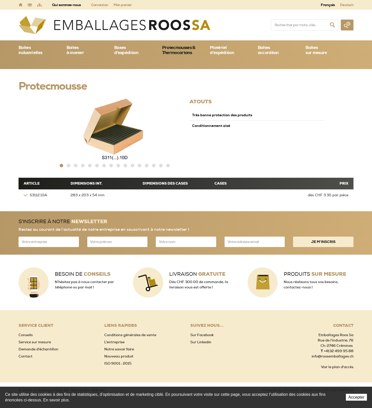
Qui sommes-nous (66, 5)
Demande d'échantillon (38, 349)
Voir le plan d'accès (337, 367)
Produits (315, 274)
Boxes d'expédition (126, 50)
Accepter (356, 397)
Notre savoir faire (119, 349)
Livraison (197, 274)
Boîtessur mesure (316, 50)
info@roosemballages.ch (332, 356)
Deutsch (346, 5)
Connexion (99, 5)
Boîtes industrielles (30, 50)
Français (328, 5)
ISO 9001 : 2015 (117, 363)
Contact (25, 356)
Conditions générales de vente (130, 335)
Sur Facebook (202, 335)
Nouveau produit (118, 356)
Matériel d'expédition (222, 50)
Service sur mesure (35, 342)
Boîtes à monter (75, 50)
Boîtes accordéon (268, 50)
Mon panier (122, 5)
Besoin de (82, 274)
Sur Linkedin (200, 342)
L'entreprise (114, 342)
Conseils (26, 335)
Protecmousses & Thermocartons (178, 50)
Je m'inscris (323, 241)
